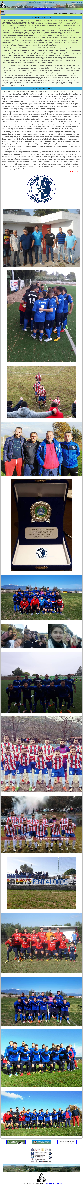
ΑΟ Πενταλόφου (63, 13)
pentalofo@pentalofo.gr (53, 1184)
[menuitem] (3, 12)
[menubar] (3, 12)
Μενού (55, 13)
